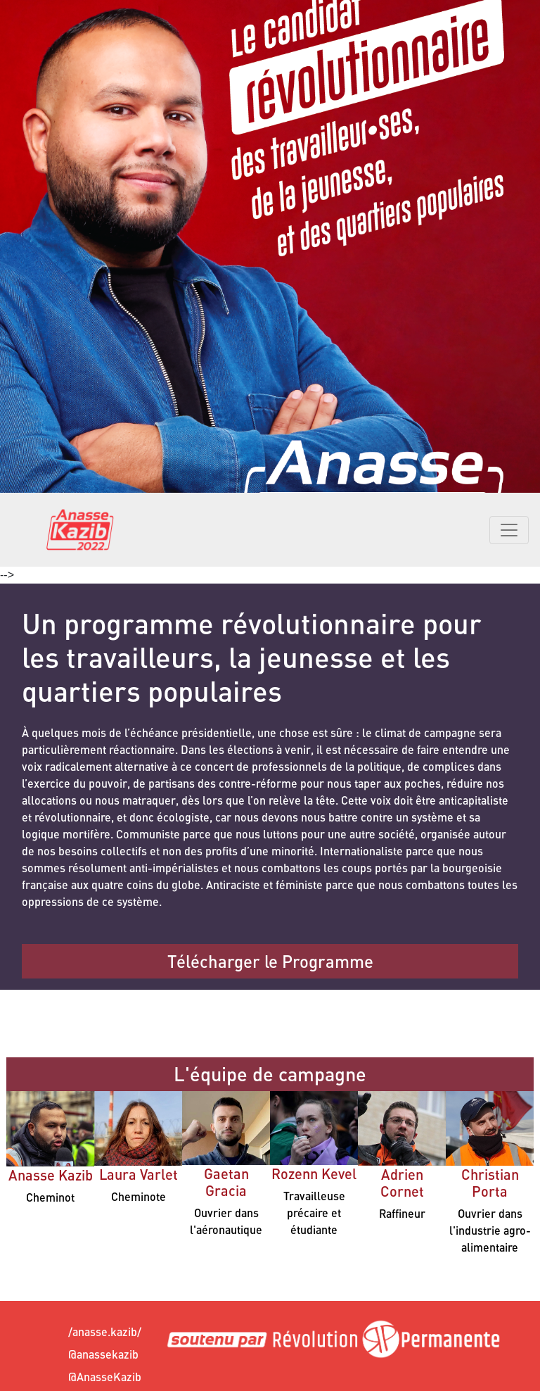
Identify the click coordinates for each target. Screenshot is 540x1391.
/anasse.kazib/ (81, 1331)
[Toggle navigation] (509, 530)
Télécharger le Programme (270, 961)
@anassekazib (81, 1354)
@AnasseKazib (81, 1376)
